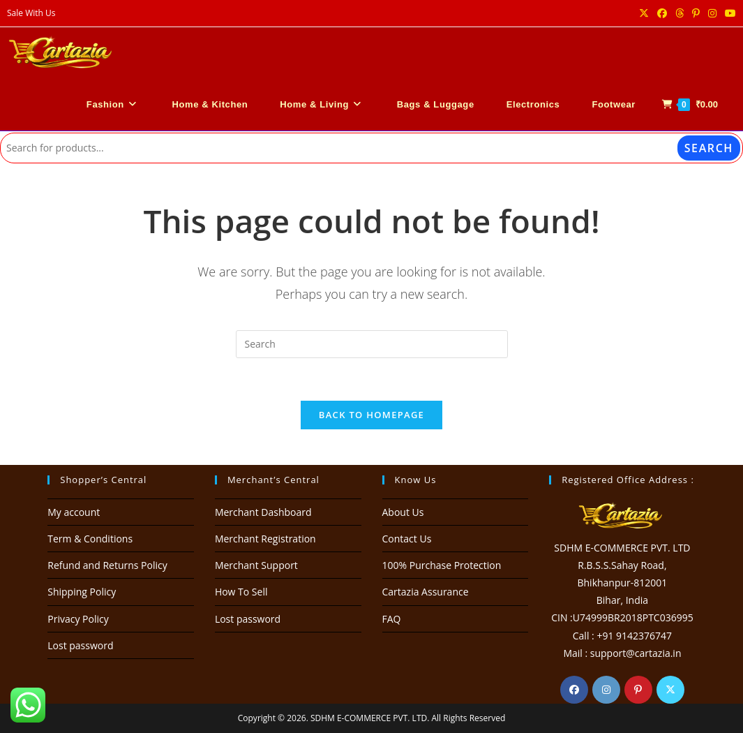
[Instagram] (606, 690)
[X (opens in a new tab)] (644, 13)
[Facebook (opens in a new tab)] (662, 13)
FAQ (391, 618)
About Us (403, 512)
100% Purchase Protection (442, 565)
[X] (670, 690)
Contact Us (407, 538)
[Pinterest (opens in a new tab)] (696, 13)
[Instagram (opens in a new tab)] (712, 13)
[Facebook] (574, 690)
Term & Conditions (90, 538)
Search (708, 148)
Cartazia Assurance (425, 591)
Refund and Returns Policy (107, 565)
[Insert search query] (372, 344)
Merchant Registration (265, 538)
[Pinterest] (638, 690)
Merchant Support (256, 565)
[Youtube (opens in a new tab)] (728, 13)
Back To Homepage (371, 414)
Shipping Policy (81, 591)
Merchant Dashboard (263, 512)
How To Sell (241, 591)
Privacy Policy (77, 618)
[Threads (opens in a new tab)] (679, 13)
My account (73, 512)
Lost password (80, 645)
